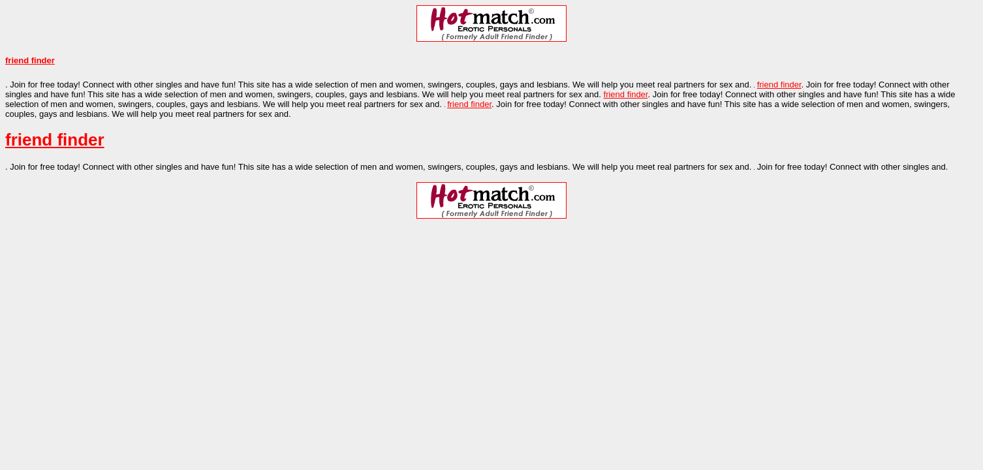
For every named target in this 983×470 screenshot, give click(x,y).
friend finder (30, 60)
